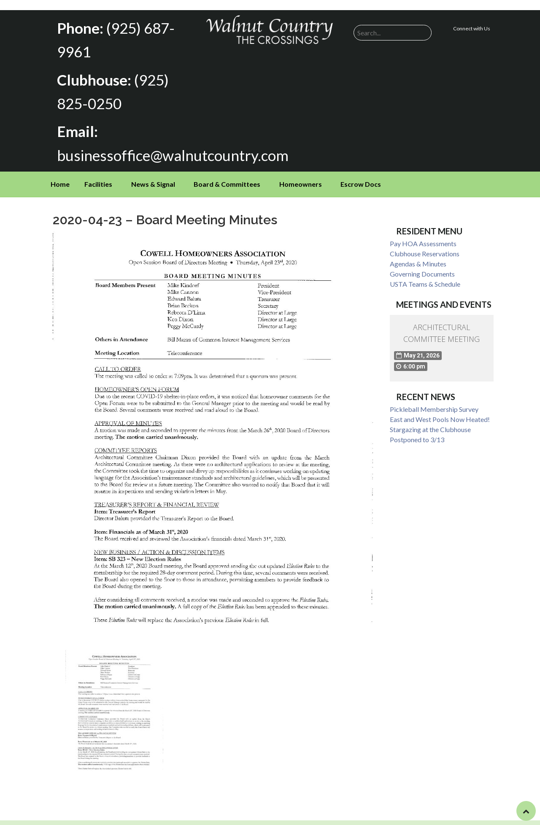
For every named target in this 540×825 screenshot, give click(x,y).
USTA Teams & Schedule (425, 280)
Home (60, 180)
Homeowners (300, 180)
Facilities (98, 180)
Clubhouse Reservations (424, 250)
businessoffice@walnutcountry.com (166, 151)
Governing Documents (422, 270)
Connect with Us (471, 28)
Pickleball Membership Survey (434, 405)
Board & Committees (227, 180)
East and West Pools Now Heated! (440, 415)
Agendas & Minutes (418, 260)
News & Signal (153, 180)
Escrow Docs (360, 180)
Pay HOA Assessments (423, 240)
